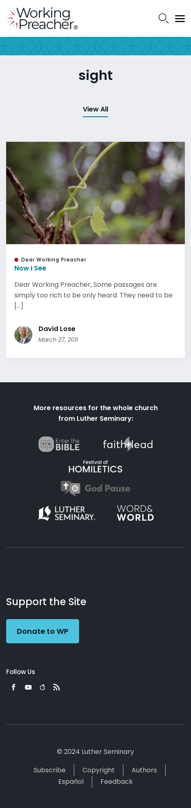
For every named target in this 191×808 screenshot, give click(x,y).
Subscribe (50, 770)
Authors (144, 770)
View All (95, 109)
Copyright (98, 770)
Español (71, 781)
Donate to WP (42, 631)
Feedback (116, 781)
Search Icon (164, 18)
